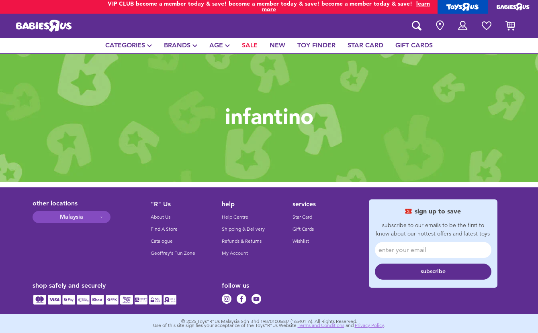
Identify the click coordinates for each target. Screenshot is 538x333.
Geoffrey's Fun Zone (173, 253)
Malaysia (71, 216)
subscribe (433, 271)
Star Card (302, 217)
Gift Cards (303, 229)
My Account (235, 253)
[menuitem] (128, 45)
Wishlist (301, 241)
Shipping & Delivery (243, 229)
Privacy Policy (369, 325)
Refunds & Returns (242, 241)
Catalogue (162, 241)
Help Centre (235, 217)
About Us (160, 217)
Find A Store (164, 229)
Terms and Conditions (321, 325)
